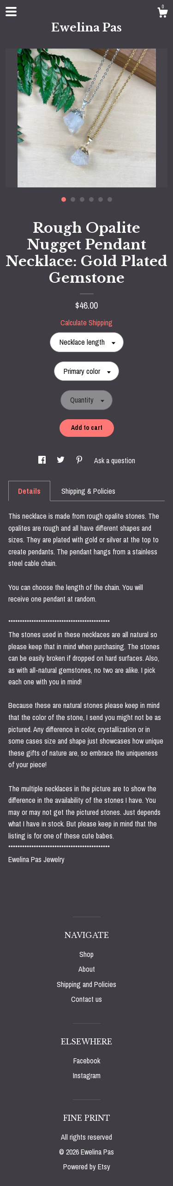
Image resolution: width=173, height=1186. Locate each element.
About (86, 969)
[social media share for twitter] (61, 460)
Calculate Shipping (86, 322)
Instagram (87, 1075)
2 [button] (73, 199)
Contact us (86, 999)
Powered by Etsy (86, 1166)
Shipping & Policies (88, 491)
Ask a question (114, 460)
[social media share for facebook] (43, 460)
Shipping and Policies (86, 984)
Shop (86, 954)
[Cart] (162, 14)
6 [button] (109, 199)
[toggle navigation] (11, 11)
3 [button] (82, 199)
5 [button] (100, 199)
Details (29, 491)
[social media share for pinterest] (80, 460)
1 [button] (63, 199)
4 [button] (91, 199)
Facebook (86, 1061)
